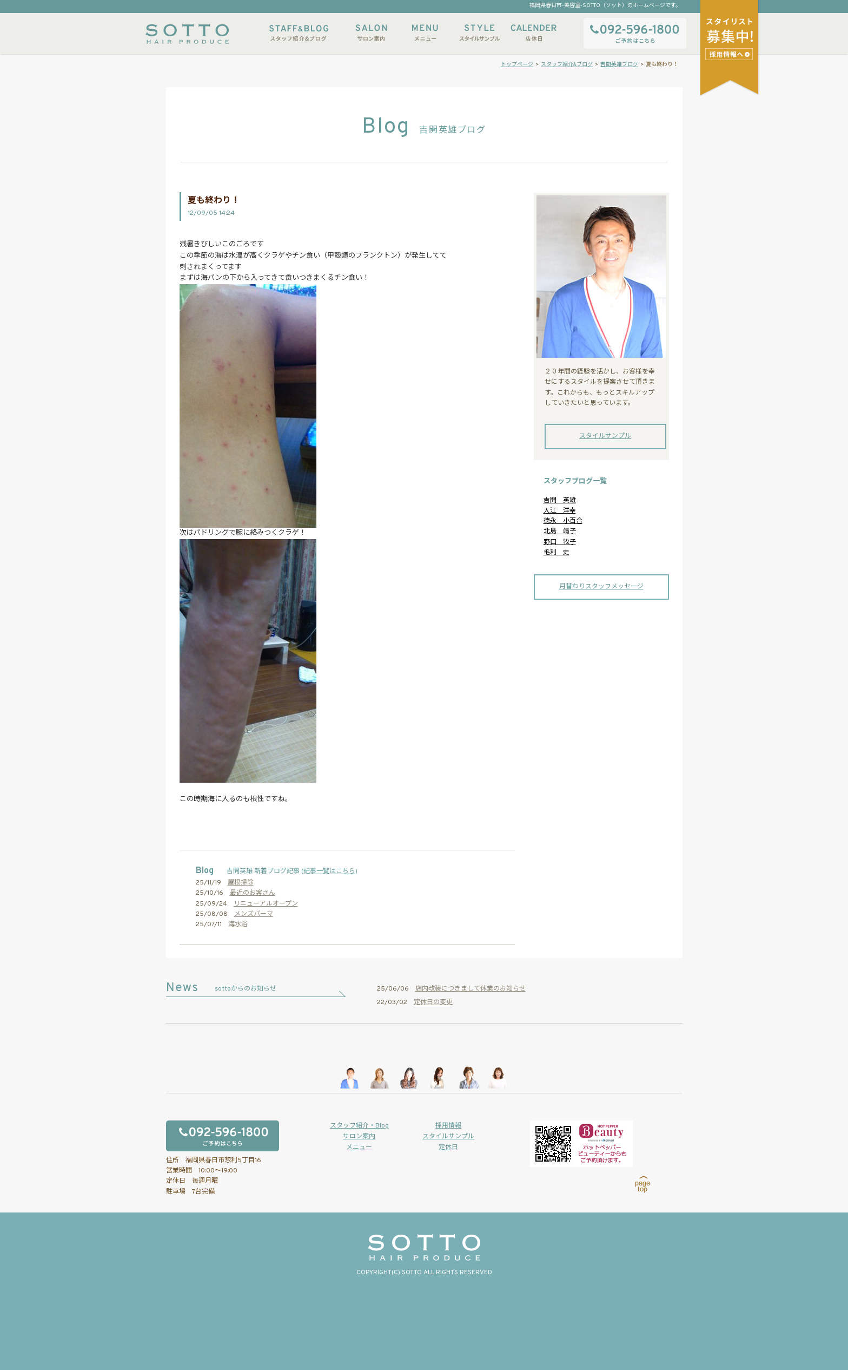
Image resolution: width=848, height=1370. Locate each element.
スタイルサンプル (479, 33)
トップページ (517, 64)
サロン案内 (371, 33)
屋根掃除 (241, 883)
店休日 (533, 33)
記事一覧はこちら (329, 871)
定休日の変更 (433, 1002)
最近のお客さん (252, 893)
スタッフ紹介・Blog (359, 1126)
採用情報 (448, 1126)
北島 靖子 (560, 531)
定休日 (448, 1147)
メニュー (425, 33)
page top (643, 1184)
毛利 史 (556, 552)
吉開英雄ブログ (619, 64)
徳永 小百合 (563, 521)
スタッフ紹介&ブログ (299, 33)
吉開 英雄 (560, 500)
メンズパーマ (253, 914)
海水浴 (238, 924)
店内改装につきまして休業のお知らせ (470, 989)
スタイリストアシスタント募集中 (730, 54)
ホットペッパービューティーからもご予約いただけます (581, 1143)
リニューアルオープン (266, 904)
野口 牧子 (560, 542)
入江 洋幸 (560, 511)
